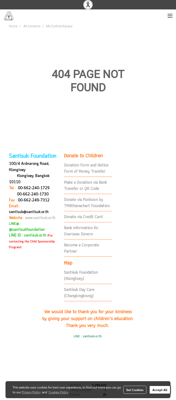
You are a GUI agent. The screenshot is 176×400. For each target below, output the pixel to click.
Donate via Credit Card (83, 216)
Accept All (159, 390)
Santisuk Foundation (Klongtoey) (81, 275)
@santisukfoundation (27, 229)
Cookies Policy (58, 392)
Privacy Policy (31, 392)
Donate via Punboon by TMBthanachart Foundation (87, 202)
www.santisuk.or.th (40, 218)
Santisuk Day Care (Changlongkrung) (79, 292)
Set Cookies (134, 390)
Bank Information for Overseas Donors (81, 230)
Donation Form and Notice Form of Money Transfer (86, 168)
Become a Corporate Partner (81, 248)
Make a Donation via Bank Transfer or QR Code (85, 185)
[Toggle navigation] (170, 16)
